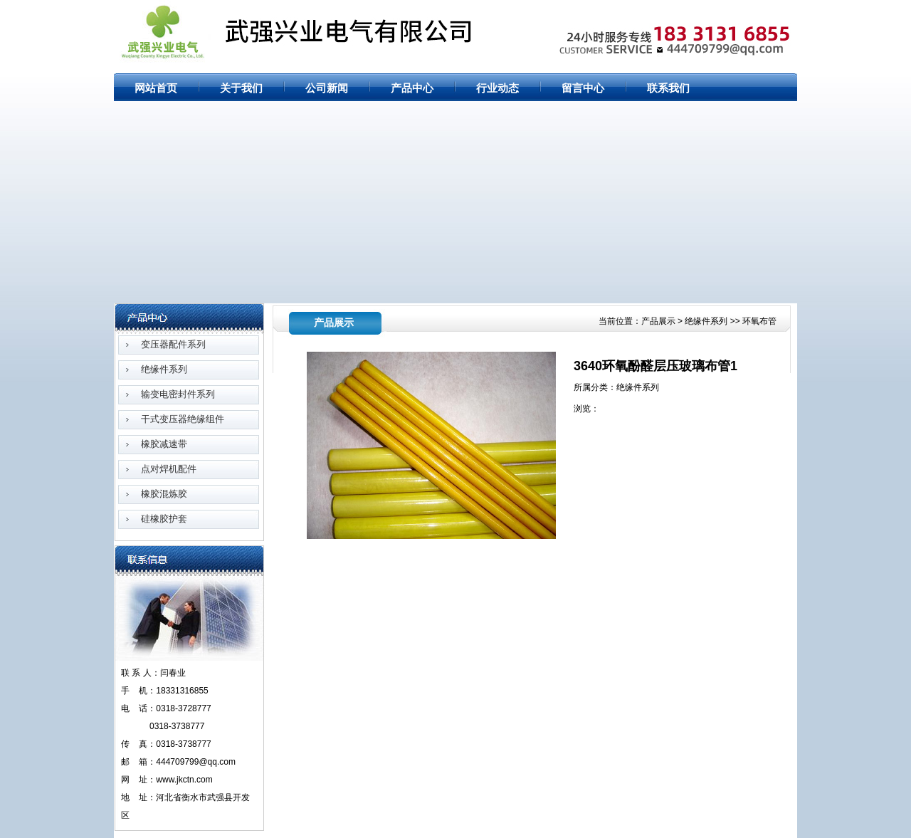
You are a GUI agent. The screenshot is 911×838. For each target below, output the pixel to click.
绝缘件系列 (164, 369)
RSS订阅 (776, 9)
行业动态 (497, 88)
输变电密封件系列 (178, 394)
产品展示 (659, 321)
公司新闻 (326, 88)
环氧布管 (759, 321)
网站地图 (736, 9)
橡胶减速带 (164, 444)
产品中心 (412, 88)
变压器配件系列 (173, 344)
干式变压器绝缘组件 (182, 419)
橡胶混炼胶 (164, 493)
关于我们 (241, 88)
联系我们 (668, 88)
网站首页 (695, 9)
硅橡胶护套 (164, 518)
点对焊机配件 (168, 468)
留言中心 (583, 88)
